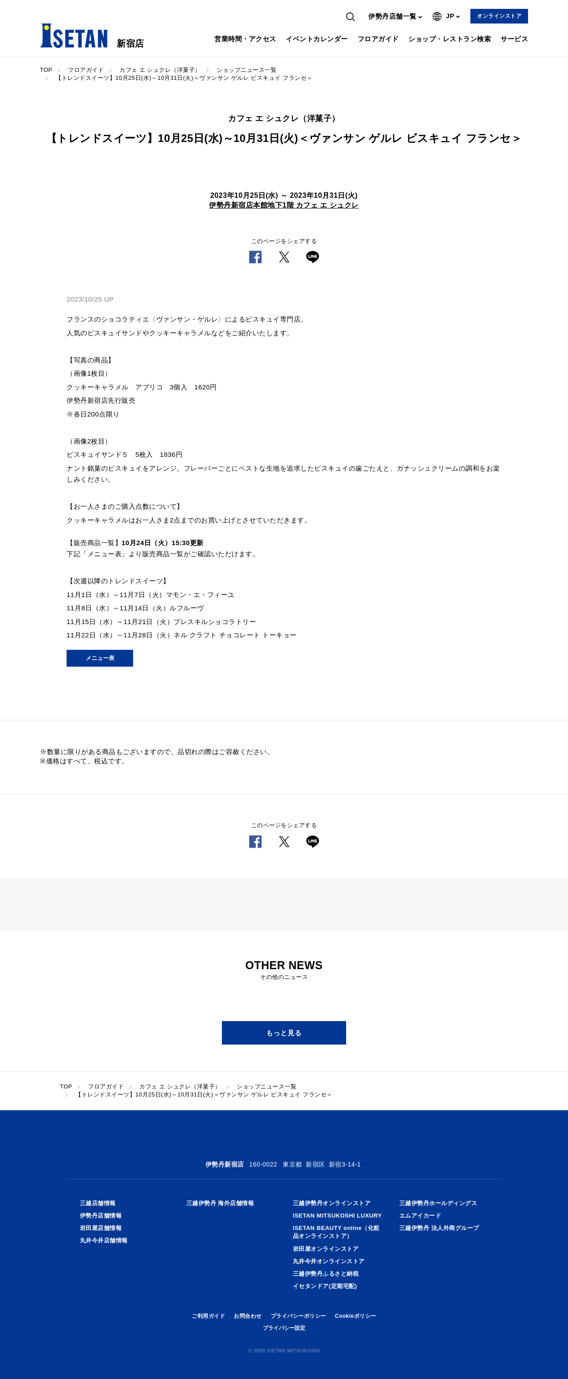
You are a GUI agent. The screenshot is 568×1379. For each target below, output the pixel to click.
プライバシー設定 (284, 1328)
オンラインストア (499, 16)
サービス (514, 39)
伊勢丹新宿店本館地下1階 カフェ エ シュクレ (284, 205)
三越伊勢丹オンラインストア (332, 1203)
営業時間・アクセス (245, 39)
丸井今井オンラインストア (329, 1261)
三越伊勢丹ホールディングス (438, 1203)
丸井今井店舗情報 (104, 1240)
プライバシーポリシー (298, 1316)
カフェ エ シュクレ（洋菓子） (160, 70)
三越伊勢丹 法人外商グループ (439, 1228)
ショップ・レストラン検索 (449, 39)
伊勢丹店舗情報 (101, 1215)
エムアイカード (420, 1215)
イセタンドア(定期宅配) (325, 1286)
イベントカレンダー (317, 39)
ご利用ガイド (208, 1316)
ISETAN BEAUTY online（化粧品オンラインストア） (336, 1232)
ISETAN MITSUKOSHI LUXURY (337, 1215)
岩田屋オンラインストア (326, 1248)
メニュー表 (100, 658)
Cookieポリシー (355, 1316)
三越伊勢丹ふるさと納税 (326, 1273)
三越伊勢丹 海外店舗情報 (220, 1203)
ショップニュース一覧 (246, 70)
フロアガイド (378, 39)
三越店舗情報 (98, 1203)
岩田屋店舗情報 (101, 1228)
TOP (46, 70)
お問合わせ (248, 1316)
